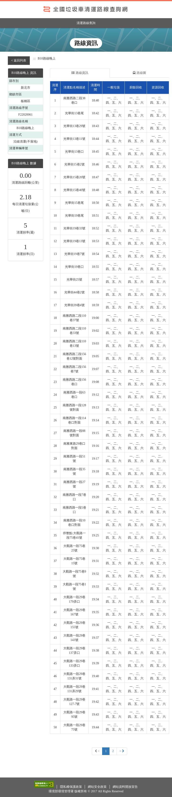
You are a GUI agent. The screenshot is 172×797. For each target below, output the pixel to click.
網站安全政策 (98, 786)
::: (34, 58)
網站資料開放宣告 (125, 786)
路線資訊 (79, 73)
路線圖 (139, 73)
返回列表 (18, 60)
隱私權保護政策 (71, 786)
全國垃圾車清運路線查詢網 (86, 9)
